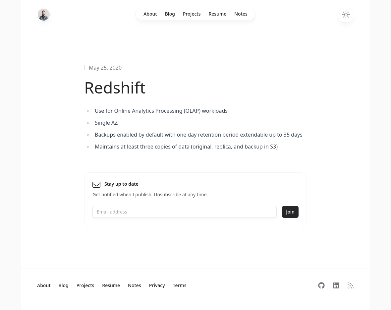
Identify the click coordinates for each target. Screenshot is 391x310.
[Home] (44, 15)
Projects (192, 14)
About (150, 14)
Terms (180, 285)
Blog (170, 14)
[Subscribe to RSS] (350, 285)
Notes (241, 14)
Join (290, 212)
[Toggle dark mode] (346, 15)
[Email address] (184, 212)
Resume (217, 14)
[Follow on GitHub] (321, 285)
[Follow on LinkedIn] (336, 285)
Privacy (157, 285)
